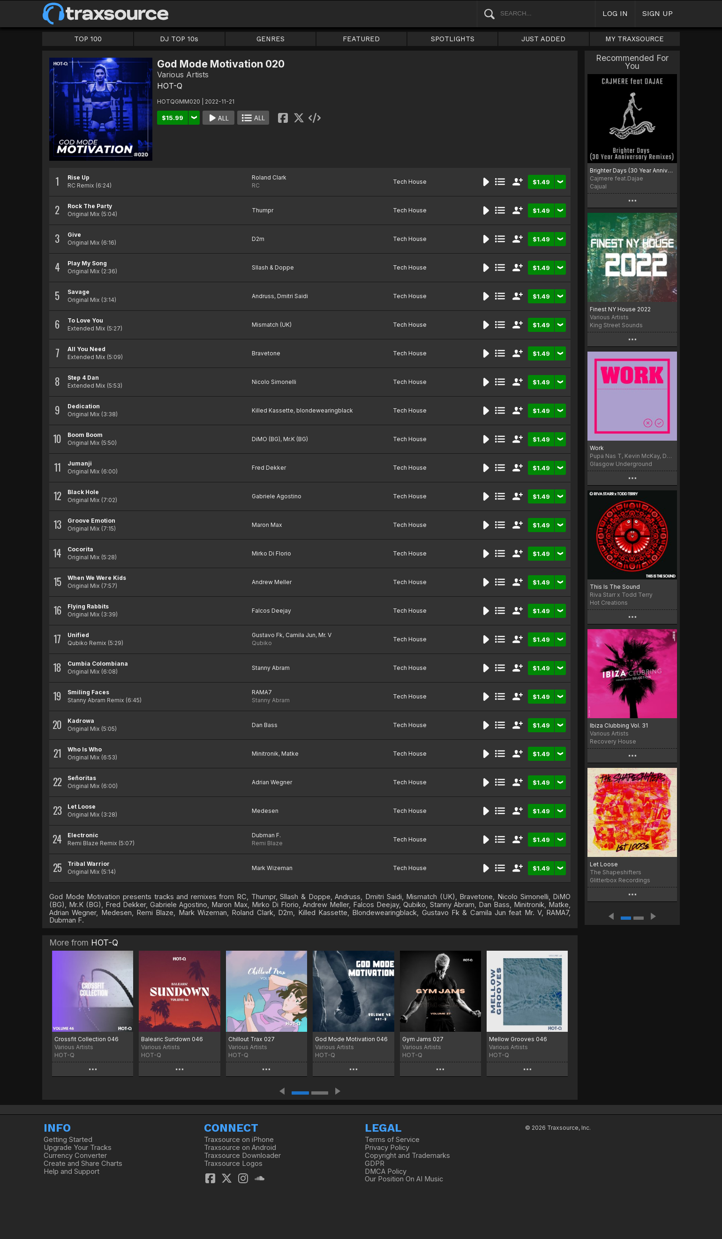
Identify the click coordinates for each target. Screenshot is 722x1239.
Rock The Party (90, 206)
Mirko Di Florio (271, 553)
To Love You (85, 320)
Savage (79, 291)
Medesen (265, 810)
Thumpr (262, 210)
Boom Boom (85, 434)
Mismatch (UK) (272, 324)
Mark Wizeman (272, 867)
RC (256, 185)
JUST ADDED (543, 39)
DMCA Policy (385, 1171)
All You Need (86, 349)
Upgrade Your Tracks (78, 1147)
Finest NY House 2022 (620, 309)
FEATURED (361, 39)
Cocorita (80, 549)
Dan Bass (265, 724)
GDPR (374, 1163)
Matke (290, 753)
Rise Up (79, 177)
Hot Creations (609, 602)
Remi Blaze (267, 843)
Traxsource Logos (233, 1163)
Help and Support (71, 1171)
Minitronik (265, 753)
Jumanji (80, 463)
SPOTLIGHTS (452, 39)
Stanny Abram (271, 667)
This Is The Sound (615, 586)
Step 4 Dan (83, 377)
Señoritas (82, 777)
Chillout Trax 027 (251, 1039)
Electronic (83, 835)
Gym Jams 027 (423, 1039)
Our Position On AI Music (404, 1179)
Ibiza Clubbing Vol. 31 (619, 725)
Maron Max (267, 524)
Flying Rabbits (88, 606)
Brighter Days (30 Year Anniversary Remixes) (632, 170)
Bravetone (266, 353)
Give (74, 234)
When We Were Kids (97, 577)
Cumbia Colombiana (98, 663)
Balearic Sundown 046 (172, 1039)
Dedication (84, 406)
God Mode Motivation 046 (351, 1039)
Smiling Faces (88, 692)
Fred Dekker (269, 467)
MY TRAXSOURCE (634, 39)
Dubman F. (266, 835)
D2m (258, 238)
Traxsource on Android (240, 1147)
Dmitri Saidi (292, 296)
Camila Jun (301, 634)
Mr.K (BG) (295, 439)
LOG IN (615, 13)
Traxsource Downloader (242, 1155)
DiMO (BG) (266, 439)
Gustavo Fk (267, 634)
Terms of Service (392, 1139)
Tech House (410, 181)
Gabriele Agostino (276, 496)
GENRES (270, 39)
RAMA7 (262, 692)
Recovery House (613, 741)
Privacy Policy (387, 1147)
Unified (78, 634)
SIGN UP (657, 13)
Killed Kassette (272, 410)
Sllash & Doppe (273, 267)
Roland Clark (269, 177)
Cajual (598, 186)
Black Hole (83, 492)
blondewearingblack (324, 410)
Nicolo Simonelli (274, 381)
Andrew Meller (272, 582)
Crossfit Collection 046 (86, 1039)
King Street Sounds (616, 325)
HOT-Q (169, 85)
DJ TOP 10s (179, 39)
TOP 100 (88, 39)
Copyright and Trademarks (407, 1155)
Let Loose (82, 806)
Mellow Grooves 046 (518, 1039)
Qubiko (262, 642)
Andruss (263, 296)
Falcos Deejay (271, 610)
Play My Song (87, 263)
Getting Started (68, 1139)
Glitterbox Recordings (620, 880)
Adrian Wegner (272, 782)
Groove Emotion (91, 520)
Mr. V (324, 634)
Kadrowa (81, 720)
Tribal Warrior (89, 863)
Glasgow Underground (621, 463)
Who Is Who (85, 749)
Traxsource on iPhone (239, 1139)
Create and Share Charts (83, 1163)
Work (597, 447)
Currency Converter (75, 1155)
